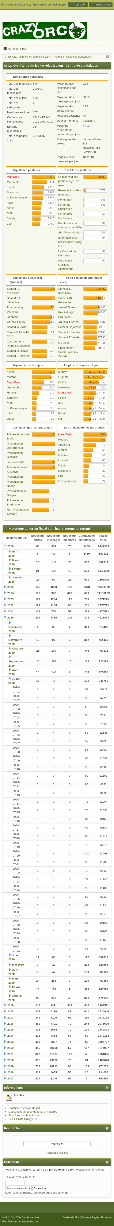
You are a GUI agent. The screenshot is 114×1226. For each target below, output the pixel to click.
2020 (10, 617)
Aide (77, 1217)
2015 (10, 1029)
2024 (10, 593)
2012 (10, 1048)
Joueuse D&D (15, 462)
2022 (10, 605)
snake (11, 208)
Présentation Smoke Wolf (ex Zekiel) (68, 352)
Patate (62, 413)
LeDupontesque (17, 197)
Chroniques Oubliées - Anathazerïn (65, 265)
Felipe (62, 397)
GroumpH (13, 182)
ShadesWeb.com (30, 1221)
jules (10, 202)
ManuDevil (13, 176)
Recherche (12, 1128)
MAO (10, 213)
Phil (60, 475)
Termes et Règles (90, 1217)
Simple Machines (30, 1217)
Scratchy (12, 192)
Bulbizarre (89, 120)
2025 (10, 587)
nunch (11, 187)
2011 (10, 1054)
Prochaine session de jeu (24, 1108)
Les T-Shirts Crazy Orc (22, 1119)
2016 (10, 1023)
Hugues (12, 392)
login (88, 1169)
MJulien (63, 455)
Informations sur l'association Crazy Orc (70, 242)
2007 (10, 1078)
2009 (10, 1066)
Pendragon (65, 199)
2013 (10, 1041)
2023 (10, 599)
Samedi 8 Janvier (69, 332)
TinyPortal (67, 1217)
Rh (60, 418)
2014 (10, 1035)
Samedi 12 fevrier (18, 355)
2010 (10, 1060)
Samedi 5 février (17, 327)
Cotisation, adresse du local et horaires (32, 1111)
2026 (10, 546)
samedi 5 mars (16, 321)
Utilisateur (11, 1162)
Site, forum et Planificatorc (24, 1115)
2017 (10, 1017)
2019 (10, 1005)
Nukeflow (64, 387)
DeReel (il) (65, 470)
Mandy (11, 218)
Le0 (9, 223)
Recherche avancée (57, 1152)
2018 (10, 1011)
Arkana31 (64, 444)
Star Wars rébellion (70, 232)
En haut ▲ (106, 1217)
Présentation (15, 476)
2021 (10, 611)
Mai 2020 (18, 964)
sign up (99, 1169)
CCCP (62, 382)
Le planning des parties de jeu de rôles (68, 181)
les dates (12, 316)
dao (60, 403)
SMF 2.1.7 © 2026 (11, 1217)
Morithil (11, 377)
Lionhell (63, 460)
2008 (10, 1072)
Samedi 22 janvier (18, 350)
